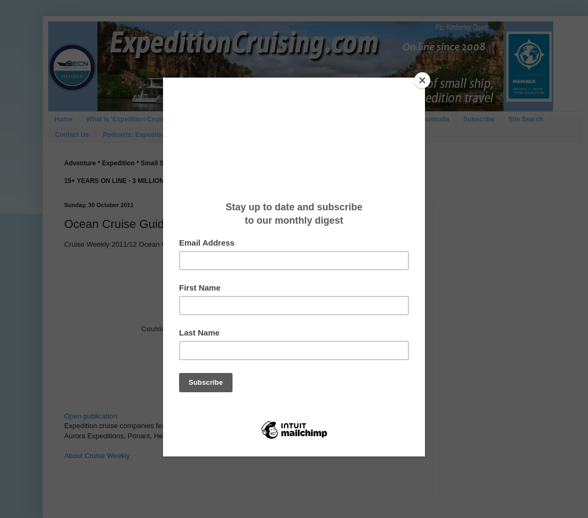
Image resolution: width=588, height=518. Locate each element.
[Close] (422, 80)
